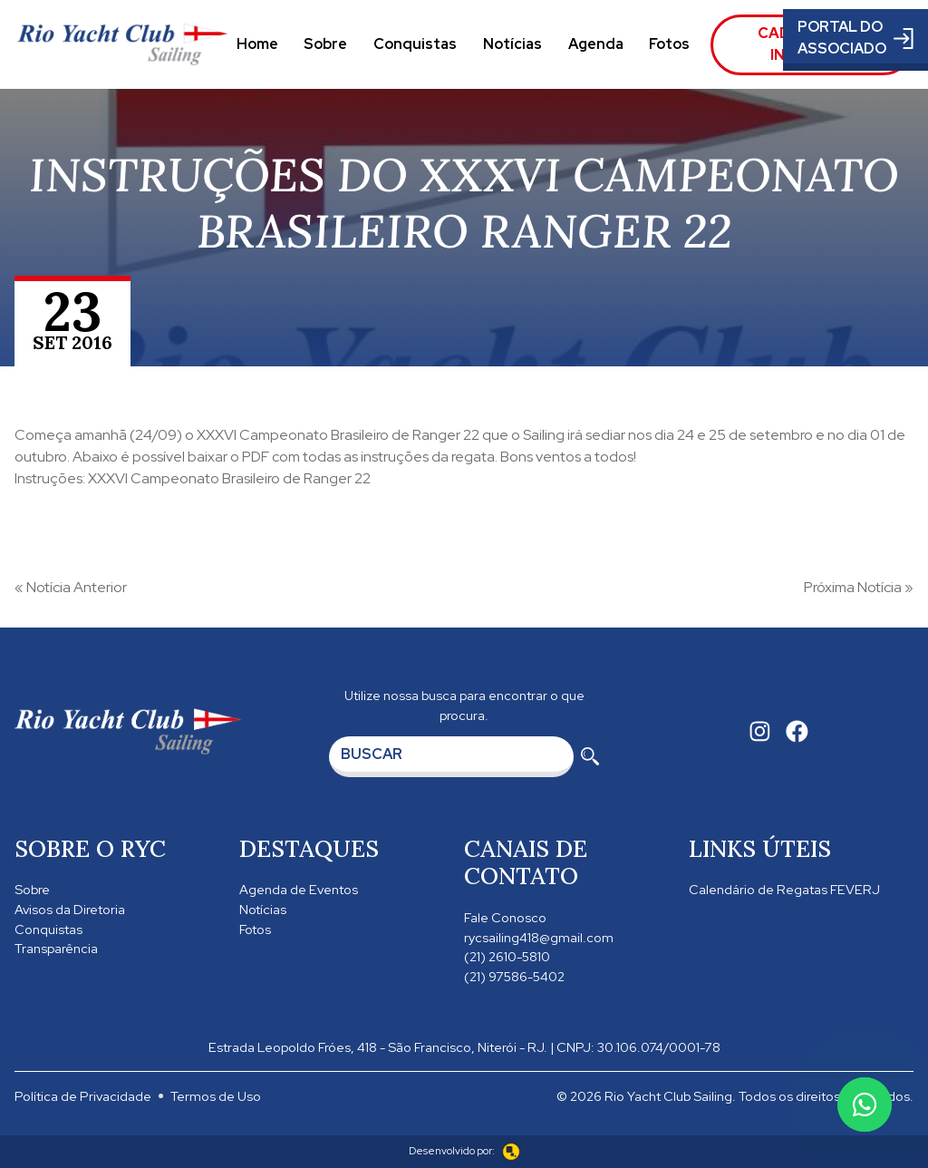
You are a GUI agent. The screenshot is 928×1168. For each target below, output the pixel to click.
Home (257, 44)
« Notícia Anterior (70, 587)
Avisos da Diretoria (69, 909)
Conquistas (415, 44)
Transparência (56, 948)
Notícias (512, 44)
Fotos (669, 44)
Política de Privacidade (82, 1096)
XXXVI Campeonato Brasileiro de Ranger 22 (338, 434)
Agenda (596, 44)
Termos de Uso (215, 1096)
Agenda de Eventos (298, 889)
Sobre (325, 44)
